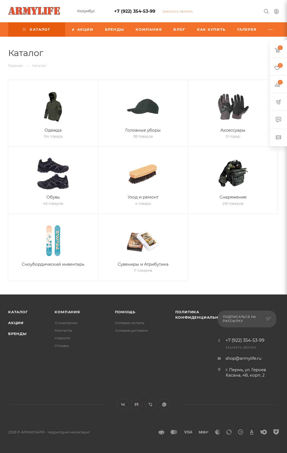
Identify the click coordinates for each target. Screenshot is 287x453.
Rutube (136, 404)
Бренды (17, 333)
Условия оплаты (129, 323)
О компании (66, 323)
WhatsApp (164, 404)
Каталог (18, 312)
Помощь (125, 312)
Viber (150, 404)
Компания (67, 312)
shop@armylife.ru (243, 358)
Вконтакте (123, 404)
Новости (62, 338)
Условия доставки (131, 330)
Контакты (63, 330)
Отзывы (62, 345)
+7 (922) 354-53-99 (134, 11)
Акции (16, 323)
